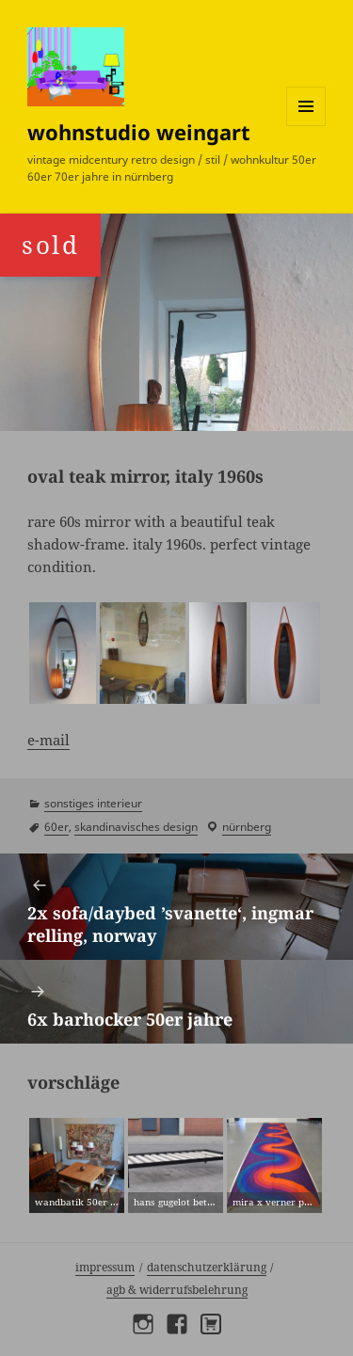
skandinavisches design (136, 827)
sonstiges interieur (93, 803)
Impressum (105, 1267)
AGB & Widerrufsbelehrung (177, 1290)
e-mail (48, 739)
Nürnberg (246, 827)
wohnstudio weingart (138, 132)
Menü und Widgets (306, 125)
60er (56, 827)
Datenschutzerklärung (206, 1267)
